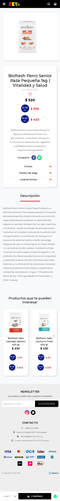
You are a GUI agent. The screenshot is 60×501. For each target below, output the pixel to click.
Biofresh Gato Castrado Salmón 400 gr (15, 341)
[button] (54, 336)
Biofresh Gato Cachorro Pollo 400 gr (44, 341)
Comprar (36, 496)
